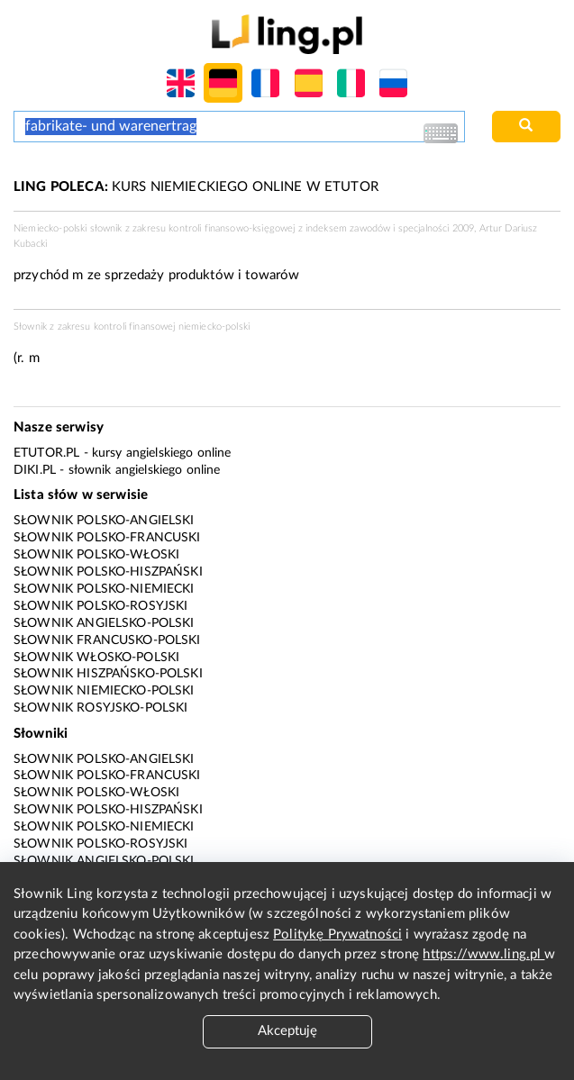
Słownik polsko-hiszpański (108, 572)
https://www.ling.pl (483, 954)
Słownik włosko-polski (96, 657)
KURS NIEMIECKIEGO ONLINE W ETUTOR (196, 187)
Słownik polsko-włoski (96, 555)
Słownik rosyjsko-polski (100, 708)
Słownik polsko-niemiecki (104, 589)
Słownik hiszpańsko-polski (108, 673)
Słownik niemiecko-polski (104, 691)
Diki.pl (35, 470)
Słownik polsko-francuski (107, 537)
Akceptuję (287, 1031)
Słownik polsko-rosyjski (100, 606)
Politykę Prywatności (337, 934)
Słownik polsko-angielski (104, 520)
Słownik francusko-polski (107, 640)
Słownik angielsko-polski (104, 623)
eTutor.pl (46, 453)
